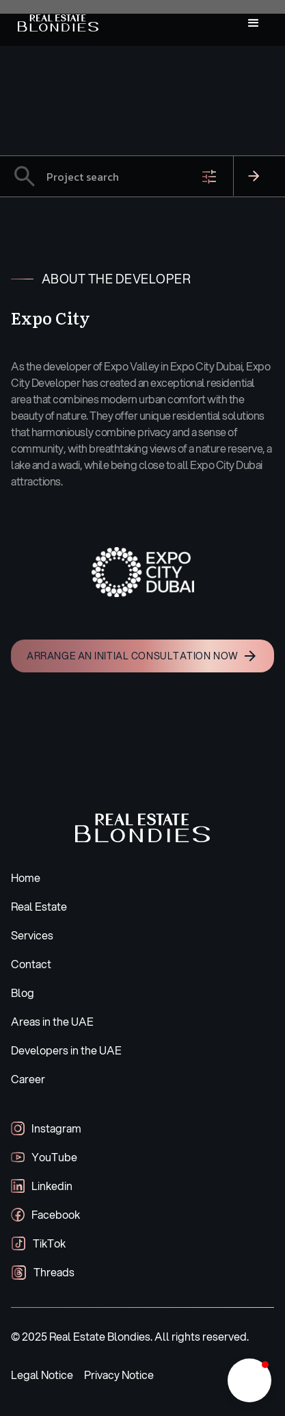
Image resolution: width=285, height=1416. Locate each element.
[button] (253, 23)
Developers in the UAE (66, 1050)
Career (28, 1079)
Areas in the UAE (52, 1021)
